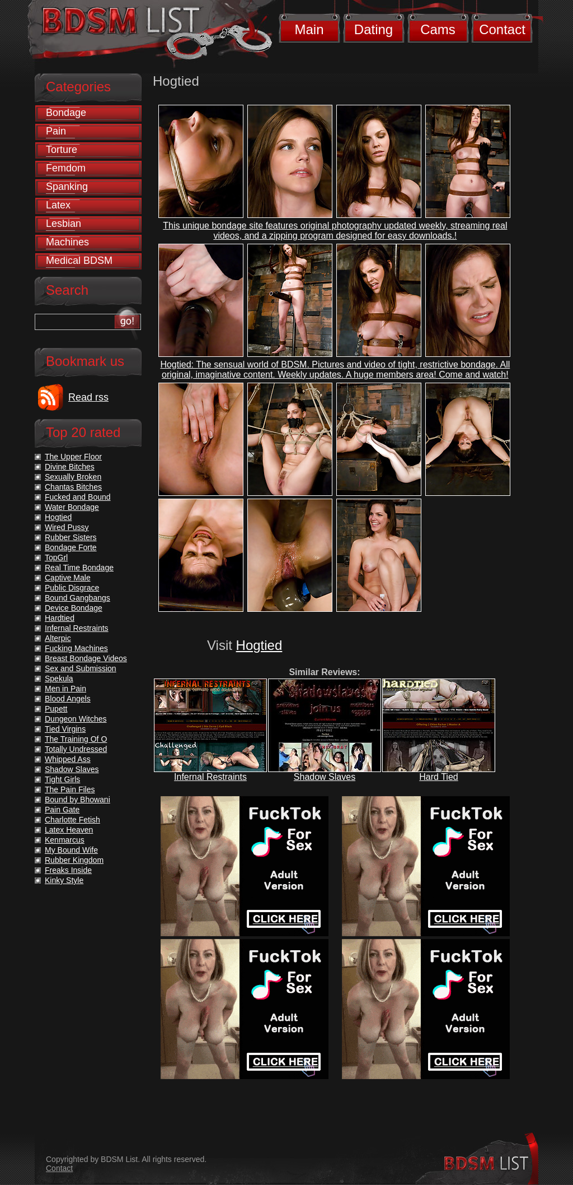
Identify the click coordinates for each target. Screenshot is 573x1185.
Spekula (59, 678)
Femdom (66, 168)
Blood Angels (68, 698)
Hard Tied (438, 777)
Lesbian (63, 223)
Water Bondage (72, 507)
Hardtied (59, 618)
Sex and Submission (80, 668)
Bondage (66, 112)
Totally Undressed (76, 749)
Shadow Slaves (324, 777)
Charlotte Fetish (72, 819)
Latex (58, 205)
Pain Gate (62, 809)
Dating (373, 29)
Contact (502, 29)
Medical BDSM (79, 260)
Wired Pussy (67, 527)
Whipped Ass (68, 759)
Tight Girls (62, 779)
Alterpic (58, 638)
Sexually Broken (73, 476)
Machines (67, 242)
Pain (56, 131)
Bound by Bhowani (77, 799)
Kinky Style (64, 880)
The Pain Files (70, 789)
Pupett (56, 708)
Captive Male (68, 577)
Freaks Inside (68, 870)
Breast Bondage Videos (86, 658)
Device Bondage (73, 607)
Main (308, 29)
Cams (437, 29)
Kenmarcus (64, 839)
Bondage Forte (71, 547)
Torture (61, 149)
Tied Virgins (65, 728)
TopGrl (56, 557)
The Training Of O (76, 739)
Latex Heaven (69, 829)
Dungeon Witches (76, 718)
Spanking (67, 186)
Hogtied (259, 645)
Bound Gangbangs (77, 597)
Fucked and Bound (78, 496)
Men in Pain (65, 688)
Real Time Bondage (79, 567)
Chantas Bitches (73, 486)
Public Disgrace (72, 587)
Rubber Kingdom (74, 860)
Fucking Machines (76, 648)
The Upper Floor (73, 456)
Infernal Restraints (210, 777)
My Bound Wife (71, 849)
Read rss (88, 397)
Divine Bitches (70, 466)
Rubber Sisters (71, 537)
